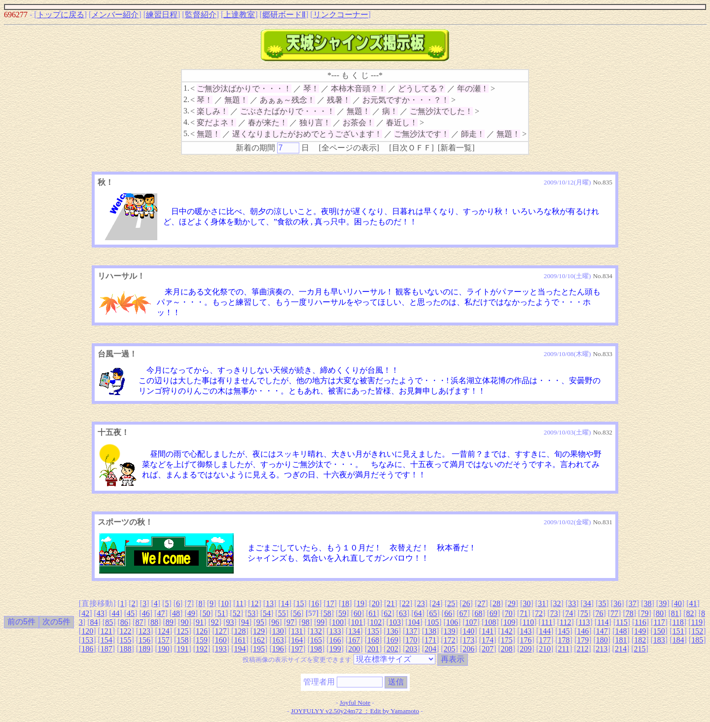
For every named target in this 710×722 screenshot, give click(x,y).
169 (392, 640)
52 (237, 613)
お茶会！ (358, 122)
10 (225, 603)
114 (602, 622)
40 (678, 603)
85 (109, 622)
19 (360, 603)
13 (270, 603)
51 (221, 613)
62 (387, 613)
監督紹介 (200, 14)
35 (602, 603)
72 (539, 613)
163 (278, 640)
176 (526, 640)
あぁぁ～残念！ (287, 100)
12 (254, 603)
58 (327, 613)
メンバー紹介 (115, 14)
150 (659, 631)
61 (373, 613)
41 (693, 603)
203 (411, 649)
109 (509, 622)
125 (182, 631)
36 (617, 603)
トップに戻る (60, 14)
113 (584, 622)
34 (587, 603)
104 (414, 622)
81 (675, 613)
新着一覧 (456, 148)
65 (433, 613)
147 (602, 631)
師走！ (473, 134)
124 (164, 631)
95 (260, 622)
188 (125, 649)
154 (106, 640)
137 (411, 631)
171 (430, 640)
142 (507, 631)
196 (278, 649)
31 (542, 603)
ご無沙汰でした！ (441, 111)
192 (202, 649)
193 (221, 649)
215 (640, 649)
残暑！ (339, 100)
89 (170, 622)
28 (496, 603)
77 (614, 613)
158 (182, 640)
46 (146, 613)
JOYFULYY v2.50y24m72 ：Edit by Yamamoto (355, 711)
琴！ (311, 88)
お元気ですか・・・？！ (405, 100)
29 (512, 603)
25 (451, 603)
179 (583, 640)
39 (663, 603)
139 (450, 631)
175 (507, 640)
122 (125, 631)
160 (221, 640)
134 (354, 631)
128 (240, 631)
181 (621, 640)
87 (139, 622)
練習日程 (162, 14)
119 (697, 622)
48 (176, 613)
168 (373, 640)
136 (392, 631)
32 (557, 603)
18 (345, 603)
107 (471, 622)
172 (450, 640)
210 (545, 649)
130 (278, 631)
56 (297, 613)
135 (373, 631)
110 (528, 622)
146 (583, 631)
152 (697, 631)
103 (395, 622)
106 (452, 622)
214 (621, 649)
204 (430, 649)
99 (320, 622)
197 (297, 649)
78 (630, 613)
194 (240, 649)
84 (94, 622)
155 (125, 640)
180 (602, 640)
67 (463, 613)
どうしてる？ (421, 88)
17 (330, 603)
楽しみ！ (212, 111)
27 (481, 603)
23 (421, 603)
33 (572, 603)
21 (390, 603)
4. (186, 122)
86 (124, 622)
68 (478, 613)
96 (275, 622)
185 (697, 640)
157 (164, 640)
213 (601, 649)
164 (297, 640)
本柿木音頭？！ (358, 88)
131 (297, 631)
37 (633, 603)
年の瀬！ (473, 88)
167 (354, 640)
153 (87, 640)
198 (316, 649)
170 (411, 640)
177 (545, 640)
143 (526, 631)
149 (640, 631)
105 (433, 622)
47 (161, 613)
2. (186, 99)
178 (564, 640)
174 (488, 640)
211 (563, 649)
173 (468, 640)
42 (85, 613)
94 (245, 622)
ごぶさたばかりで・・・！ (287, 111)
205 (450, 649)
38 (647, 603)
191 (182, 649)
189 (144, 649)
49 (191, 613)
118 (677, 622)
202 (392, 649)
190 (164, 649)
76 (599, 613)
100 (338, 622)
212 (583, 649)
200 (354, 649)
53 (251, 613)
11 (239, 603)
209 (526, 649)
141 (488, 631)
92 (215, 622)
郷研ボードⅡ (284, 14)
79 (644, 613)
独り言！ (315, 122)
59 (342, 613)
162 (259, 640)
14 (285, 603)
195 (259, 649)
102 (376, 622)
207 (488, 649)
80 (660, 613)
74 (569, 613)
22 (406, 603)
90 (184, 622)
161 (240, 640)
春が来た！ (267, 122)
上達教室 (239, 14)
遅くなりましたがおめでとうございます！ (307, 134)
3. (186, 111)
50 (206, 613)
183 (659, 640)
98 (306, 622)
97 (290, 622)
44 (115, 613)
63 (403, 613)
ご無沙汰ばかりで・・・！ (244, 88)
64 (418, 613)
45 (131, 613)
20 (376, 603)
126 (202, 631)
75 (584, 613)
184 (678, 640)
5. (186, 133)
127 (221, 631)
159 (202, 640)
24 (436, 603)
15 (300, 603)
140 (468, 631)
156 (144, 640)
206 (468, 649)
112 (565, 622)
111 (547, 622)
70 (509, 613)
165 (316, 640)
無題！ (236, 100)
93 (230, 622)
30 (527, 603)
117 (659, 622)
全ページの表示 (349, 148)
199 (335, 649)
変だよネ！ (216, 122)
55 (282, 613)
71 (524, 613)
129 (259, 631)
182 (640, 640)
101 (357, 622)
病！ (390, 111)
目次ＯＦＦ (411, 148)
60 (357, 613)
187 (106, 649)
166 (335, 640)
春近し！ (402, 122)
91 (200, 622)
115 (621, 622)
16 (315, 603)
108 (490, 622)
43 (101, 613)
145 (564, 631)
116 (640, 622)
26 (466, 603)
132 (316, 631)
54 (267, 613)
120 (87, 631)
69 (493, 613)
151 (678, 631)
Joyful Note (355, 702)
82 (690, 613)
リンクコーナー (340, 14)
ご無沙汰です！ (421, 134)
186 (87, 649)
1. (186, 88)
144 (545, 631)
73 (554, 613)
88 (154, 622)
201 (373, 649)
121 (106, 631)
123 (144, 631)
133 (335, 631)
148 (621, 631)
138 (430, 631)
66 (448, 613)
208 (507, 649)
